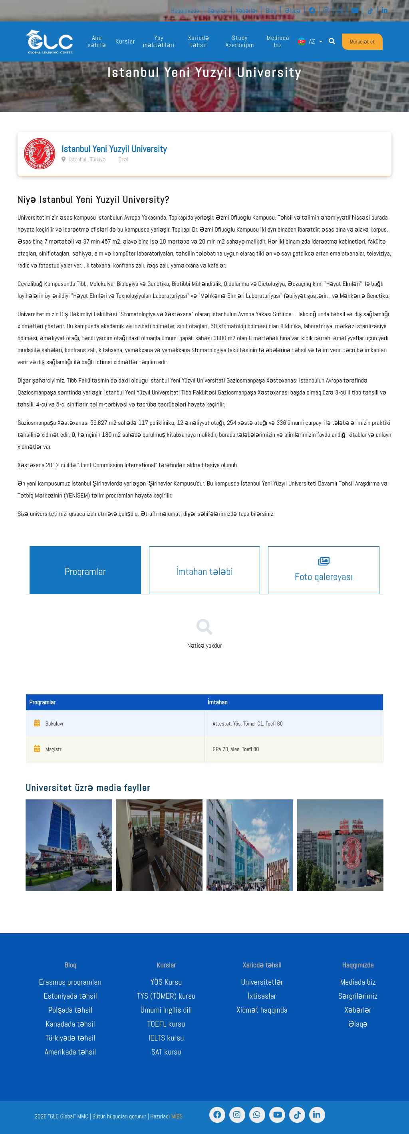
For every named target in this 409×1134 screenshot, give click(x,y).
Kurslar (125, 41)
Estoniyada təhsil (70, 996)
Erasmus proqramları (70, 982)
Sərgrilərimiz (358, 996)
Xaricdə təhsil (198, 41)
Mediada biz (277, 41)
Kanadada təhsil (70, 1024)
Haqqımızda (185, 10)
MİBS (177, 1116)
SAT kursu (166, 1052)
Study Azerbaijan (240, 41)
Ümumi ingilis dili (166, 1010)
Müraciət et (362, 41)
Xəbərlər (247, 10)
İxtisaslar (262, 996)
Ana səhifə (96, 41)
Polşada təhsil (70, 1010)
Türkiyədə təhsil (70, 1038)
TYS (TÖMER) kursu (166, 996)
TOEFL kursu (166, 1024)
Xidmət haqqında (262, 1010)
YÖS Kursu (166, 982)
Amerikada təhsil (70, 1052)
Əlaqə (292, 10)
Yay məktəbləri (159, 41)
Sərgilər (217, 10)
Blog (271, 10)
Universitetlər (262, 982)
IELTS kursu (166, 1038)
